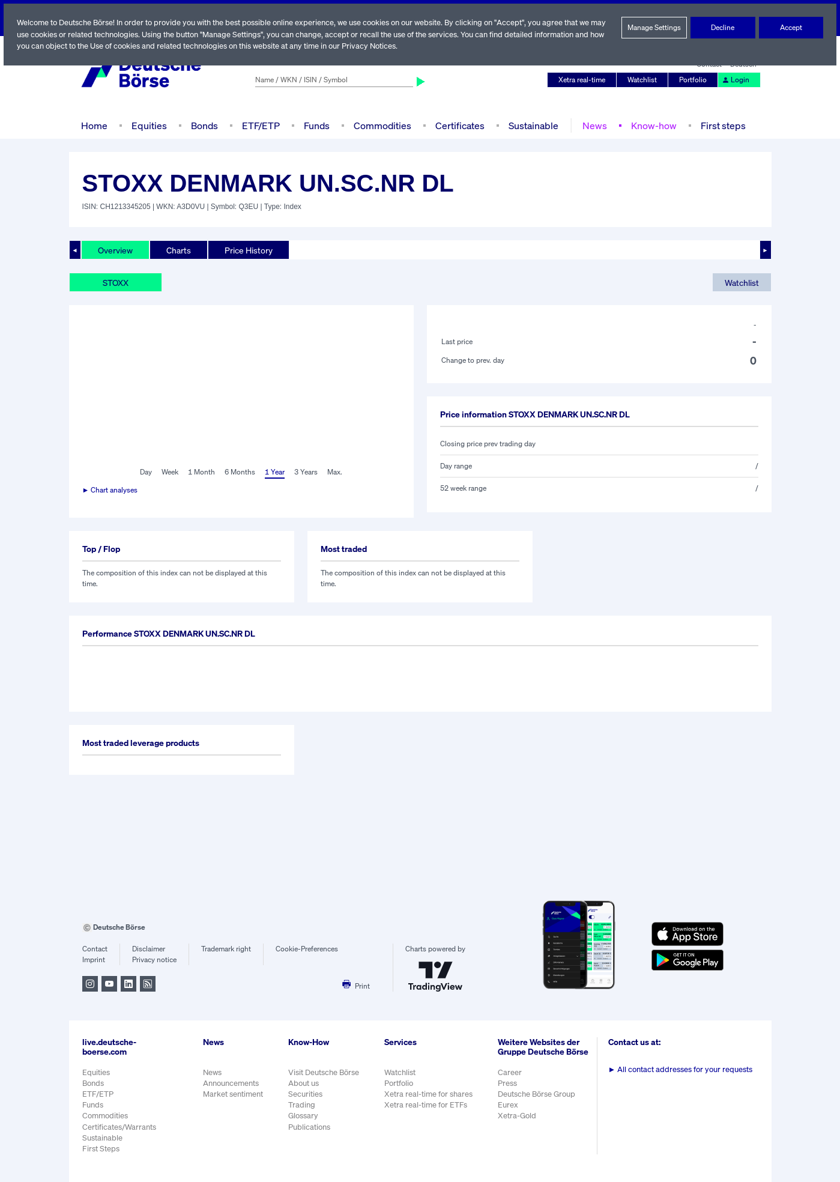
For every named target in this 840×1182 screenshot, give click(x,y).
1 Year (274, 472)
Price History (248, 250)
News (593, 125)
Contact (94, 949)
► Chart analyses (110, 490)
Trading (301, 1104)
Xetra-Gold (517, 1122)
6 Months (239, 472)
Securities (305, 1094)
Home (94, 125)
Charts (178, 250)
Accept (791, 27)
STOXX (117, 282)
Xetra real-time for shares (429, 1094)
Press (508, 1089)
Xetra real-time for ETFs (427, 1104)
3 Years (306, 472)
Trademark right (226, 949)
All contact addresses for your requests (681, 1069)
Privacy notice (154, 960)
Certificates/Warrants (118, 1127)
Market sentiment (233, 1094)
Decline (724, 27)
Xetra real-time (584, 80)
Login (735, 80)
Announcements (231, 1083)
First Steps (100, 1148)
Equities (147, 125)
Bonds (202, 125)
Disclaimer (148, 949)
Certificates (458, 125)
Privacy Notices (406, 45)
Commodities (382, 125)
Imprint (93, 960)
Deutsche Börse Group (538, 1100)
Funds (316, 125)
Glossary (303, 1115)
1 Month (202, 472)
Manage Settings (654, 27)
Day (145, 472)
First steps (719, 125)
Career (510, 1078)
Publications (309, 1127)
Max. (335, 472)
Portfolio (694, 80)
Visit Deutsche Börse (324, 1072)
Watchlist (644, 80)
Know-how (651, 125)
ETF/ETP (259, 125)
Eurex (508, 1111)
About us (303, 1083)
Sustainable (531, 125)
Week (171, 472)
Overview (115, 250)
